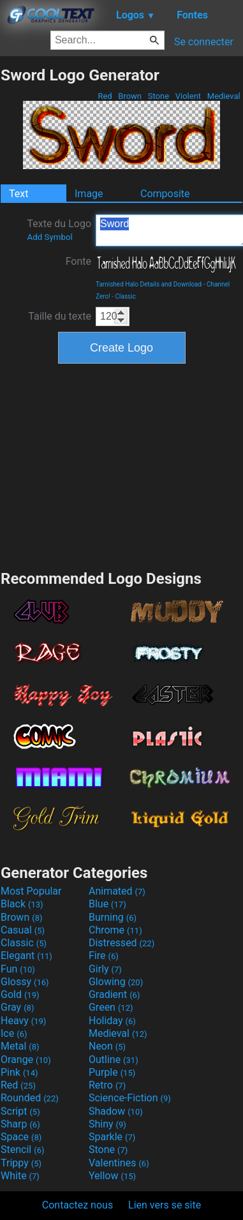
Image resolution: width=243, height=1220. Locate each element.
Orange (26, 1059)
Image (89, 194)
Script (20, 1111)
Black (22, 904)
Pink (19, 1072)
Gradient (114, 994)
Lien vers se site (164, 1205)
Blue (107, 904)
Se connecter (203, 42)
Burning (112, 917)
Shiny (107, 1124)
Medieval (223, 96)
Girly (105, 969)
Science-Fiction (130, 1098)
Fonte (78, 261)
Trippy (21, 1163)
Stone (159, 96)
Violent (188, 96)
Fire (104, 955)
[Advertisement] (122, 465)
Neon (107, 1046)
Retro (107, 1085)
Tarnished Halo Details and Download (149, 284)
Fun (18, 969)
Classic (125, 296)
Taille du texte (59, 316)
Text (18, 194)
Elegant (26, 955)
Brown (130, 96)
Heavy (23, 1021)
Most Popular (31, 891)
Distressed (121, 943)
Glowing (116, 982)
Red (105, 96)
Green (111, 1007)
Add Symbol (49, 237)
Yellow (112, 1176)
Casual (23, 930)
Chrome (115, 930)
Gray (17, 1007)
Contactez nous (77, 1205)
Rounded (30, 1098)
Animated (117, 891)
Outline (113, 1059)
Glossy (25, 982)
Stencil (22, 1149)
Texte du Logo (59, 230)
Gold (20, 994)
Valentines (119, 1163)
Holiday (112, 1021)
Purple (112, 1072)
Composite (165, 194)
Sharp (20, 1124)
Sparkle (112, 1137)
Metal (20, 1046)
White (20, 1176)
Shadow (116, 1111)
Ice (14, 1033)
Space (21, 1137)
